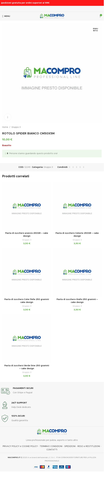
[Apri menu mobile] (6, 16)
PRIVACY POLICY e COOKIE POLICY (20, 446)
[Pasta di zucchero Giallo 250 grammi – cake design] (77, 272)
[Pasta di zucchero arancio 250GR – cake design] (26, 206)
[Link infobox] (52, 391)
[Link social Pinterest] (76, 167)
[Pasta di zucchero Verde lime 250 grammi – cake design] (26, 338)
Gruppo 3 (16, 127)
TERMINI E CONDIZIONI (51, 446)
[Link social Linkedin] (80, 167)
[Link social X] (73, 167)
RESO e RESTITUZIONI (88, 446)
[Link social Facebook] (69, 167)
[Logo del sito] (52, 16)
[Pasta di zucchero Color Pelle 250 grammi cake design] (26, 272)
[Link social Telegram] (83, 167)
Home (5, 127)
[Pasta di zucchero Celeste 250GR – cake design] (77, 206)
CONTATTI (51, 450)
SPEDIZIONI (69, 446)
